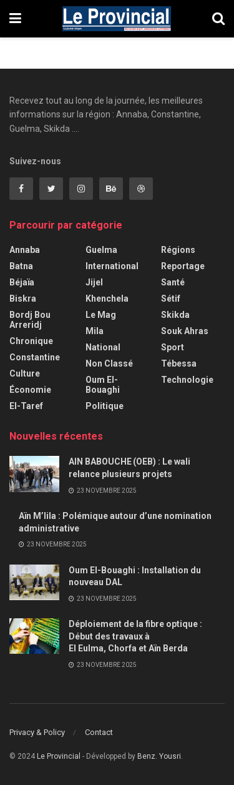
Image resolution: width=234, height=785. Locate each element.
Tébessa (179, 363)
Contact (99, 732)
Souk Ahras (184, 331)
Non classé (109, 363)
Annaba (24, 250)
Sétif (170, 299)
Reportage (183, 266)
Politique (104, 406)
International (112, 266)
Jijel (94, 282)
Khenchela (107, 299)
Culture (24, 373)
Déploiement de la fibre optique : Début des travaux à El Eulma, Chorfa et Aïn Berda (135, 636)
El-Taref (26, 406)
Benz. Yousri (159, 756)
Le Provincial (58, 756)
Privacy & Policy (37, 732)
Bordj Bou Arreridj (30, 320)
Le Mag (100, 315)
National (102, 347)
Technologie (187, 380)
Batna (21, 266)
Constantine (34, 357)
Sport (172, 347)
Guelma (101, 250)
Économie (30, 390)
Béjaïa (21, 282)
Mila (94, 331)
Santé (173, 282)
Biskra (22, 299)
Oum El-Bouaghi (102, 385)
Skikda (175, 315)
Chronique (31, 341)
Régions (178, 250)
